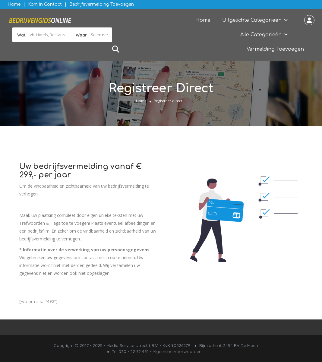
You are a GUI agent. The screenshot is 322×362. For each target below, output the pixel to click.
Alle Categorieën (261, 34)
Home (14, 4)
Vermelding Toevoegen (275, 49)
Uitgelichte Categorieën (252, 20)
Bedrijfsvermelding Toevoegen (101, 4)
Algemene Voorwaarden (177, 351)
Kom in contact (45, 4)
